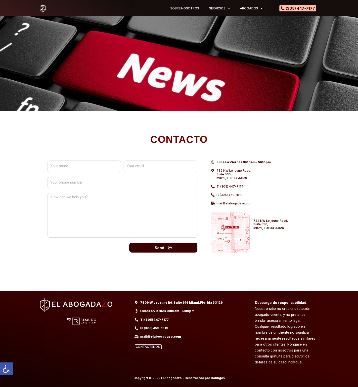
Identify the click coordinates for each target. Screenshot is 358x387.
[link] (6, 368)
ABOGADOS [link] (251, 8)
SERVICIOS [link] (219, 8)
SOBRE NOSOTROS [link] (184, 8)
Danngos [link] (218, 378)
